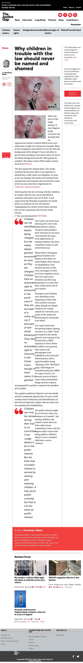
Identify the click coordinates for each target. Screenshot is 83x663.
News (17, 20)
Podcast (52, 20)
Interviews (27, 20)
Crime (31, 640)
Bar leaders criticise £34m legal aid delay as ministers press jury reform (30, 580)
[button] (75, 15)
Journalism (39, 30)
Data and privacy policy (10, 641)
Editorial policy (7, 638)
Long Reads (40, 20)
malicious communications (27, 187)
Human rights (16, 32)
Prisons (70, 30)
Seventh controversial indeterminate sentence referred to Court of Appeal (30, 612)
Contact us (5, 635)
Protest (77, 30)
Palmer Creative (35, 661)
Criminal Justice (6, 32)
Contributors (72, 20)
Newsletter (76, 24)
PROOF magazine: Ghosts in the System (64, 578)
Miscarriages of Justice (51, 32)
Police (64, 30)
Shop (61, 20)
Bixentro (28, 164)
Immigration (28, 30)
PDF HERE (41, 216)
